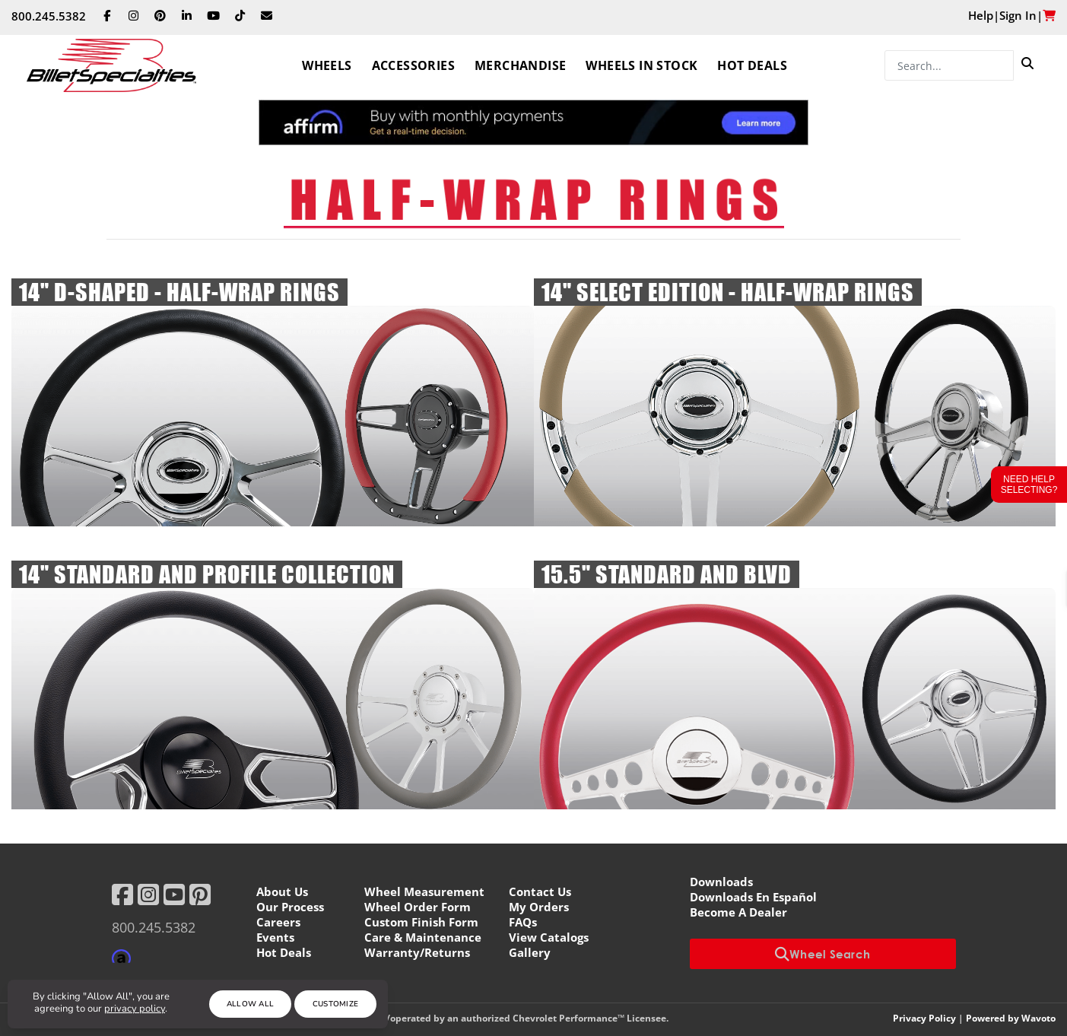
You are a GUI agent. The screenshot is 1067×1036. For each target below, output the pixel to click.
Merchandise (520, 65)
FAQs (523, 922)
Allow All (251, 1004)
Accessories (413, 65)
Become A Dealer (738, 912)
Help (980, 15)
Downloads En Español (753, 896)
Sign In (1018, 15)
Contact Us (540, 891)
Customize (336, 1004)
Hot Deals (752, 65)
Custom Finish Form (421, 922)
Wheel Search (823, 954)
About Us (282, 891)
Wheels (326, 65)
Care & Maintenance (422, 937)
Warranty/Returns (417, 952)
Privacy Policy (924, 1018)
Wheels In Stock (641, 65)
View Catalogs (549, 937)
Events (275, 937)
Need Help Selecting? (1029, 484)
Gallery (530, 952)
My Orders (539, 906)
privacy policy (134, 1008)
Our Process (290, 906)
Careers (278, 922)
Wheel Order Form (417, 906)
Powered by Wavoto (1011, 1018)
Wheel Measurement (424, 891)
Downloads (721, 881)
